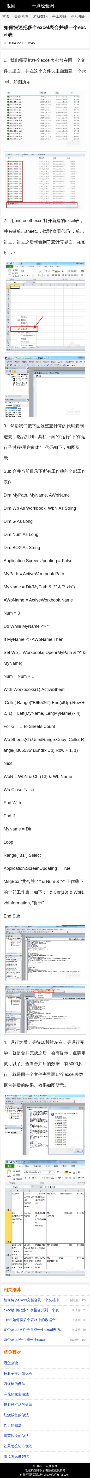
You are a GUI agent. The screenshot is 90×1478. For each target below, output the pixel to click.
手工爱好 (59, 16)
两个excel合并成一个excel (25, 1340)
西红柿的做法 (14, 1384)
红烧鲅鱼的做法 (16, 1415)
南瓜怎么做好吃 (16, 1456)
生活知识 (78, 16)
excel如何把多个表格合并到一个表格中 (35, 1310)
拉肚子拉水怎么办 (18, 1373)
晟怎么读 (11, 1363)
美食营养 (21, 16)
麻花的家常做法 (16, 1394)
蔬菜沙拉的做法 (16, 1436)
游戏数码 (40, 16)
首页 (6, 16)
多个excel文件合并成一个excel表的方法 (35, 1330)
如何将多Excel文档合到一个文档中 (31, 1300)
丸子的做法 (13, 1425)
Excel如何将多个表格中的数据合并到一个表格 (40, 1320)
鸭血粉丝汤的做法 (18, 1404)
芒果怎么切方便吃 (18, 1446)
